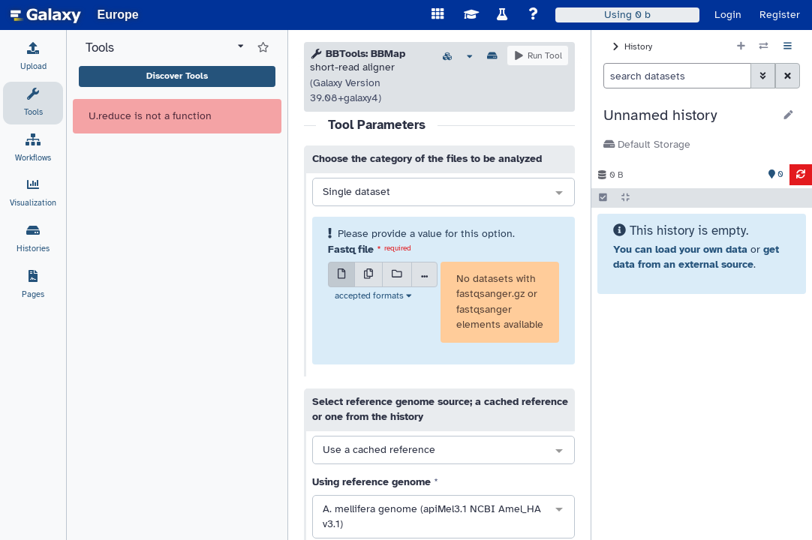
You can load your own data (680, 249)
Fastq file (351, 249)
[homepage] (46, 15)
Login (727, 14)
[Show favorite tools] (263, 48)
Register (779, 14)
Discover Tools (177, 75)
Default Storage (646, 144)
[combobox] (443, 193)
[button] (688, 115)
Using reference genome (371, 482)
